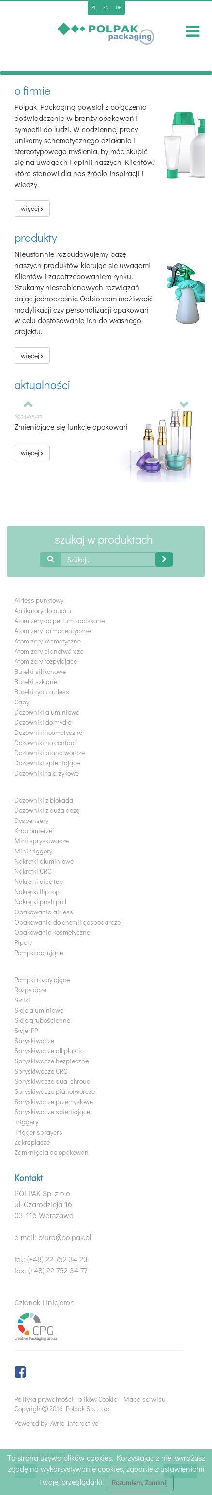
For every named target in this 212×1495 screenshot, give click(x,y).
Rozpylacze (30, 989)
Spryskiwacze (34, 1040)
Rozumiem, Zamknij (139, 1482)
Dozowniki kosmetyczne (48, 732)
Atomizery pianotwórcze (49, 651)
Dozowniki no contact (45, 742)
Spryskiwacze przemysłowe (54, 1101)
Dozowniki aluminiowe (47, 712)
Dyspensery (31, 820)
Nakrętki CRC (33, 871)
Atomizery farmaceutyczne (53, 630)
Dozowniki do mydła (43, 722)
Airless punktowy (39, 600)
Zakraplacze (32, 1142)
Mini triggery (33, 850)
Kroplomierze (33, 830)
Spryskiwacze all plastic (49, 1050)
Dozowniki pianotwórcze (50, 752)
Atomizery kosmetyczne (48, 640)
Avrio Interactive (74, 1423)
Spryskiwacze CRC (41, 1071)
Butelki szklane (36, 681)
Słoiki (22, 999)
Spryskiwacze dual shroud (53, 1081)
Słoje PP (26, 1030)
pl (93, 7)
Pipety (23, 942)
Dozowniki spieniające (47, 762)
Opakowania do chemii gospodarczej (68, 922)
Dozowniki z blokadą (44, 800)
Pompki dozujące (39, 952)
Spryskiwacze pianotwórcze (55, 1091)
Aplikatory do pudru (43, 610)
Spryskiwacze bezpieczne (52, 1060)
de (118, 7)
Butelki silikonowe (40, 671)
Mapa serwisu (144, 1399)
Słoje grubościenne (42, 1020)
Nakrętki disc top (39, 881)
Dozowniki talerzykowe (47, 772)
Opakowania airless (44, 911)
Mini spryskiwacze (42, 840)
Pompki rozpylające (42, 979)
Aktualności (42, 384)
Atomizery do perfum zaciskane (60, 620)
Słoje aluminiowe (39, 1010)
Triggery (26, 1121)
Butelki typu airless (42, 691)
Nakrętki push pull (40, 901)
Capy (22, 701)
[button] (28, 404)
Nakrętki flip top (37, 891)
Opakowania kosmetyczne (52, 932)
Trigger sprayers (38, 1131)
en (106, 7)
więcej (32, 208)
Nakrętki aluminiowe (44, 861)
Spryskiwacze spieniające (52, 1111)
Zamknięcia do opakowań (52, 1152)
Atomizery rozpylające (46, 661)
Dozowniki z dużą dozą (47, 810)
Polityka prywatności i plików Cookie (66, 1399)
